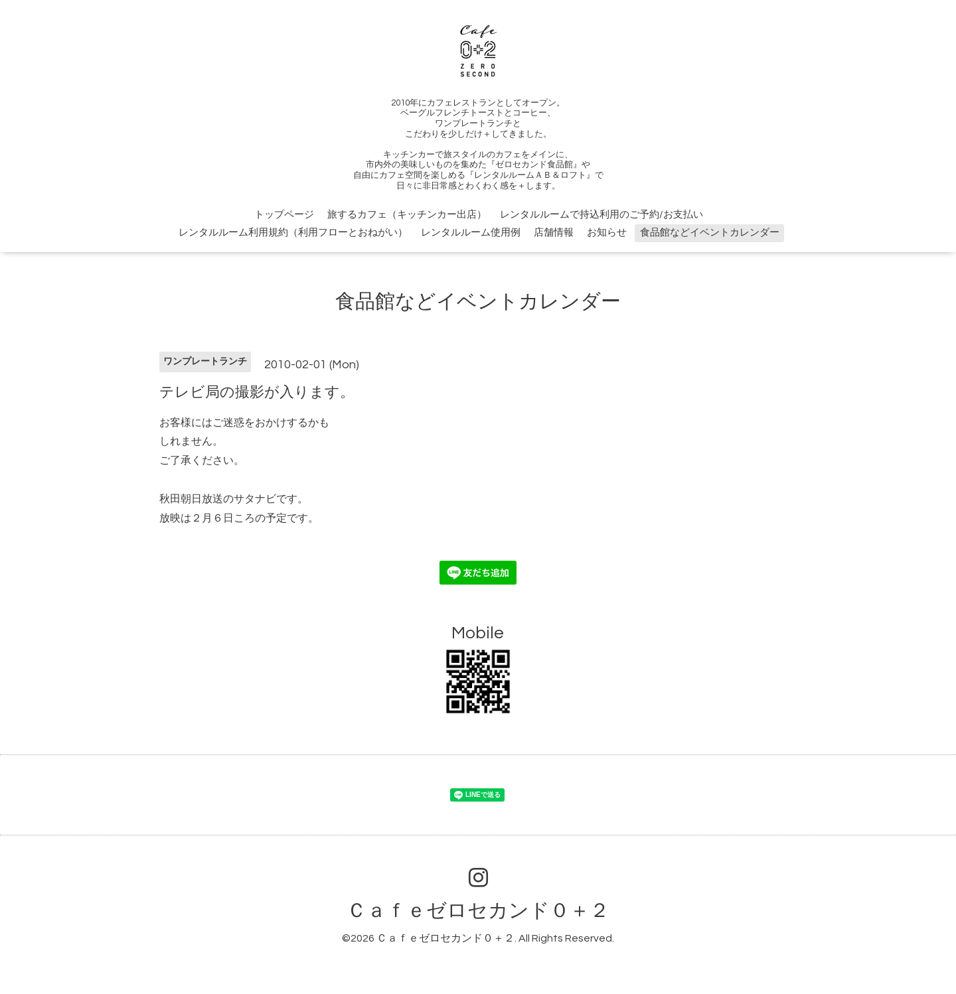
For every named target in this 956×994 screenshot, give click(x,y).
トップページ (284, 215)
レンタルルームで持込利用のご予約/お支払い (601, 215)
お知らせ (607, 233)
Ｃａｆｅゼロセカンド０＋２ (478, 910)
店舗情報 (554, 233)
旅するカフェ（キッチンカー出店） (407, 215)
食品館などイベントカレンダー (709, 233)
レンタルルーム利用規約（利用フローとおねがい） (293, 233)
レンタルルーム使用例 (470, 233)
